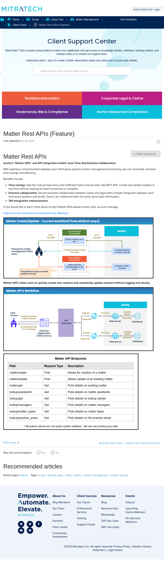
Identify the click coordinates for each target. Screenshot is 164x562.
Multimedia (108, 514)
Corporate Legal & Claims (122, 98)
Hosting (81, 518)
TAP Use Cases (110, 521)
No (57, 452)
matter (77, 475)
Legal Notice (115, 550)
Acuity (33, 19)
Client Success (87, 496)
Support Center (86, 524)
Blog (104, 502)
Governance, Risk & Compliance (42, 112)
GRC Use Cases (110, 527)
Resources (108, 496)
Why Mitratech (61, 502)
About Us (59, 496)
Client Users (17, 25)
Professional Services (84, 510)
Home (13, 19)
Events (130, 496)
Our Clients (83, 502)
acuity (41, 475)
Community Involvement (60, 534)
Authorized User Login (146, 9)
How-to (24, 475)
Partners (58, 521)
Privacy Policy (122, 546)
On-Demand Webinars (133, 519)
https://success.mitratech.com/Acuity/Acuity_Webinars (36, 213)
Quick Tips (55, 19)
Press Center (60, 527)
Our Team (58, 508)
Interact (130, 502)
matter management (95, 475)
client (68, 475)
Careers (57, 514)
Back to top (9, 442)
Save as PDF (158, 142)
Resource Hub (109, 508)
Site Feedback (128, 19)
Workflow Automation (42, 98)
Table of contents (146, 154)
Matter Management (85, 19)
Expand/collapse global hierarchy (2, 19)
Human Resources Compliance (122, 112)
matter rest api (119, 475)
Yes (44, 452)
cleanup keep (55, 475)
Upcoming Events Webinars (135, 510)
